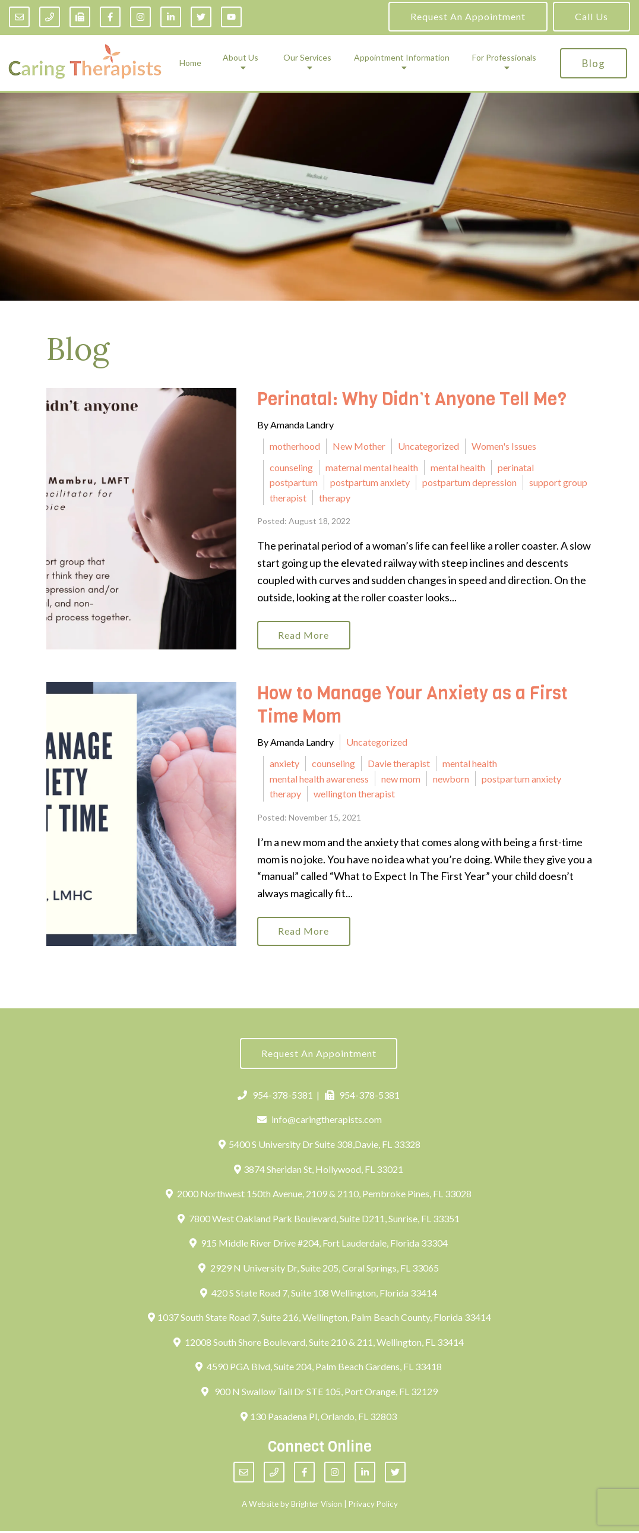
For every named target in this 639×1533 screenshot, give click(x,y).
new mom (400, 779)
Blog (593, 63)
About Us (240, 57)
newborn (451, 779)
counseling (291, 467)
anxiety (284, 763)
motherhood (295, 446)
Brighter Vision (316, 1505)
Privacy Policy (373, 1505)
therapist (288, 497)
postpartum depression (469, 482)
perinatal (516, 467)
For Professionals (504, 57)
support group (558, 482)
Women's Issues (504, 446)
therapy (334, 497)
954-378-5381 (275, 1096)
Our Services (307, 57)
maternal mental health (371, 467)
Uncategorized (428, 446)
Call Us (591, 16)
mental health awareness (319, 779)
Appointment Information (402, 57)
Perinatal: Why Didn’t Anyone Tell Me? (412, 399)
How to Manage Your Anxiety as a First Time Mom (412, 706)
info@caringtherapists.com (319, 1121)
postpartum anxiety (370, 482)
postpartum (294, 482)
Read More (304, 635)
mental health (458, 467)
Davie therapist (399, 763)
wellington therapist (354, 794)
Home (190, 63)
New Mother (359, 446)
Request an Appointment (468, 16)
